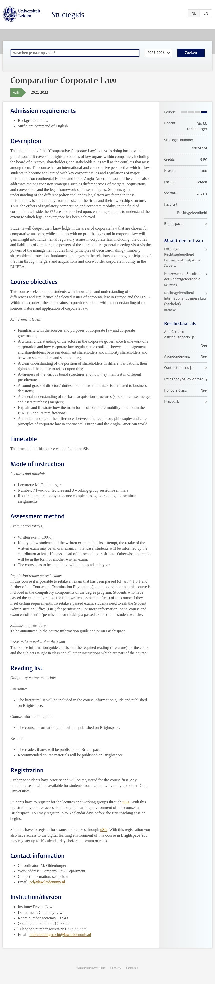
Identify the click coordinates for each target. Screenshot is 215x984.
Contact (132, 968)
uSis (125, 802)
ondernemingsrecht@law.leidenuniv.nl (60, 934)
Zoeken (191, 52)
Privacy (115, 968)
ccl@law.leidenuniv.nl (47, 882)
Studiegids (68, 14)
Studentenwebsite (91, 968)
